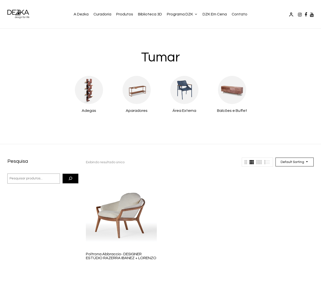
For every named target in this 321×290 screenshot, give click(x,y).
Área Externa (184, 111)
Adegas (89, 111)
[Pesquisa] (70, 179)
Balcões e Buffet (232, 111)
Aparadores (137, 111)
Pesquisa (17, 161)
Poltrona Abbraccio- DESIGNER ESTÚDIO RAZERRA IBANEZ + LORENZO (121, 256)
